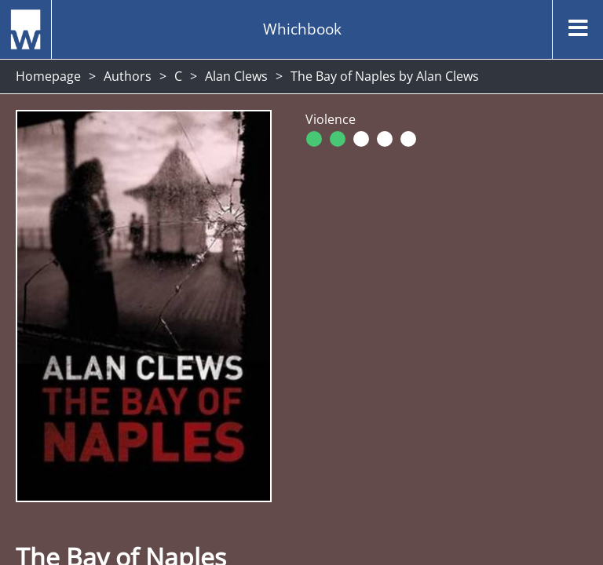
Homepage (48, 76)
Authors (128, 76)
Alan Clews (236, 76)
